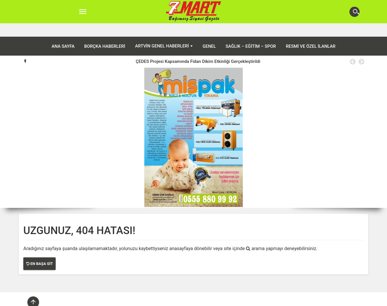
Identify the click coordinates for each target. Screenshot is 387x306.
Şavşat (229, 300)
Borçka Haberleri (104, 33)
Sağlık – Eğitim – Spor (251, 33)
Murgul (211, 300)
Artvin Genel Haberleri (162, 32)
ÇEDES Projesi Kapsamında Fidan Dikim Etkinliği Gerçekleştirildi (198, 48)
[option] (198, 48)
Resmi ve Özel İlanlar (310, 33)
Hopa (195, 300)
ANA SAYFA (63, 33)
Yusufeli (248, 300)
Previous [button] (352, 48)
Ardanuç (161, 300)
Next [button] (361, 48)
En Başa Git (39, 250)
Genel (209, 33)
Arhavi (180, 300)
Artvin (142, 300)
